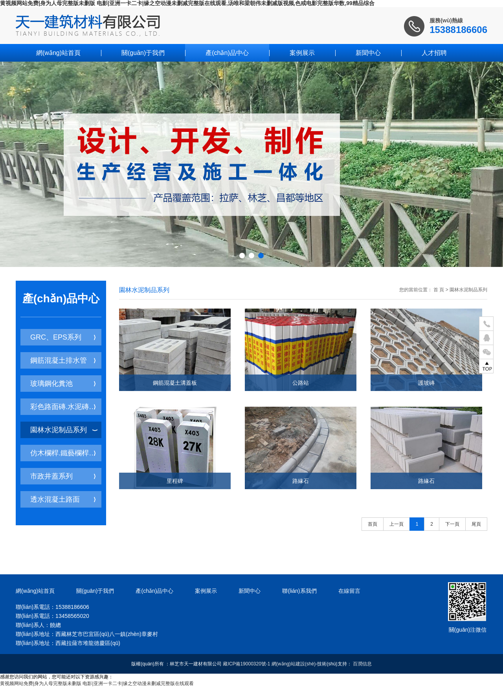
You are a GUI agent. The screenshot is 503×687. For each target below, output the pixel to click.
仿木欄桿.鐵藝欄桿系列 (65, 453)
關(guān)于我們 (143, 52)
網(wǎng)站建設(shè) (294, 664)
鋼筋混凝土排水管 (62, 360)
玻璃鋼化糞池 (62, 383)
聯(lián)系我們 (299, 591)
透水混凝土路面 (62, 499)
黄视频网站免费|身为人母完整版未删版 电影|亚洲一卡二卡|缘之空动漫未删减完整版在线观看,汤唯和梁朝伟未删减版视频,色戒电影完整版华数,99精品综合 (187, 3)
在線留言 (349, 591)
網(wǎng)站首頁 (58, 52)
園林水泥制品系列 (63, 430)
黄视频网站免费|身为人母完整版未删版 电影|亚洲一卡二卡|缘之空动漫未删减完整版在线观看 (97, 683)
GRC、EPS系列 (62, 337)
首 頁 (438, 289)
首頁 (372, 524)
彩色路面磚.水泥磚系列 (65, 407)
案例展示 (302, 52)
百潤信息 (362, 664)
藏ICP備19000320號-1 (246, 664)
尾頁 (476, 524)
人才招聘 (434, 52)
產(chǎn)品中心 (227, 52)
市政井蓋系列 (62, 476)
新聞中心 (368, 52)
